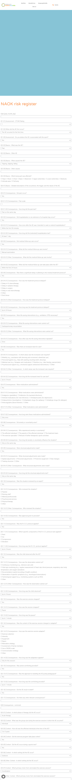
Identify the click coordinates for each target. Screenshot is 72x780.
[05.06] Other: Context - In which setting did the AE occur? (19, 760)
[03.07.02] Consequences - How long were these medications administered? (26, 414)
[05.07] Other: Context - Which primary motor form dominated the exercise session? (28, 776)
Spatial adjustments (8, 459)
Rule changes (55, 459)
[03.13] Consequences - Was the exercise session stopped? (20, 599)
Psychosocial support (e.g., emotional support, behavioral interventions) (25, 365)
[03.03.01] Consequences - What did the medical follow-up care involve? (24, 249)
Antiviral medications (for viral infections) (15, 398)
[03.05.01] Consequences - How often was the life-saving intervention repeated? (27, 339)
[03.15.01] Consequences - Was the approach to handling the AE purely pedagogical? (28, 674)
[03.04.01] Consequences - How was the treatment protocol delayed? (23, 281)
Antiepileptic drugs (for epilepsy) (33, 400)
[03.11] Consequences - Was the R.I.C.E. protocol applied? (20, 524)
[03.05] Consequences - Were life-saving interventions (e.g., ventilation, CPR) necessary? (29, 315)
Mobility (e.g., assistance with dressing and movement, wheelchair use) (25, 357)
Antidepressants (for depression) (41, 398)
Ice (3, 537)
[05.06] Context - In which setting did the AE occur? (17, 752)
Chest (15, 179)
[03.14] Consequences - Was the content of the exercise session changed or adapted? (29, 623)
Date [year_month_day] (8, 114)
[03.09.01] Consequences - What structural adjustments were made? (23, 456)
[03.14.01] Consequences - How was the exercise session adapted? (23, 631)
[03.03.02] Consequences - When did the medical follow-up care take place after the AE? (29, 265)
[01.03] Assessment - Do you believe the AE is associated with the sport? (24, 137)
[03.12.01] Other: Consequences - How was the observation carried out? (24, 584)
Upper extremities (39, 179)
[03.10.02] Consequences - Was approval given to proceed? (20, 516)
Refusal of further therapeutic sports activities (34, 436)
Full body (16, 181)
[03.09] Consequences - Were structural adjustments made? (20, 448)
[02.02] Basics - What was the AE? (12, 145)
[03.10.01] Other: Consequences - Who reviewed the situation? (21, 508)
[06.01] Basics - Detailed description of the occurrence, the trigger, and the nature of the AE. (30, 186)
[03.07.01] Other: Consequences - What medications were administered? (24, 407)
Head (4, 179)
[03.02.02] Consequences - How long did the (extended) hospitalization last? (25, 233)
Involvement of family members (12, 646)
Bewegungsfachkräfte (43, 3)
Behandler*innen (32, 3)
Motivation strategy (8, 643)
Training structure (7, 461)
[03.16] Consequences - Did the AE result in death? (17, 690)
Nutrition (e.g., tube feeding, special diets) (47, 362)
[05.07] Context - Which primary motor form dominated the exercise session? (26, 768)
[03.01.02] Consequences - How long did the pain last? (18, 209)
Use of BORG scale (8, 648)
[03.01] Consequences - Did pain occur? (14, 193)
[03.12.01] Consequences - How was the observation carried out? (22, 562)
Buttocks (64, 179)
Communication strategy (10, 651)
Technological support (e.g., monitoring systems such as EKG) (22, 577)
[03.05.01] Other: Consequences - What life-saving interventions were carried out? (27, 331)
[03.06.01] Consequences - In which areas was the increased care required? (25, 355)
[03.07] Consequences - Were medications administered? (19, 384)
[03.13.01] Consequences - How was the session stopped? (20, 607)
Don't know (5, 295)
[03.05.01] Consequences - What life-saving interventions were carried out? (25, 323)
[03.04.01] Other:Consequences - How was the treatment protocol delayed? (25, 300)
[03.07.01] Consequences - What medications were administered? (22, 392)
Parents (4, 492)
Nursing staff (6, 494)
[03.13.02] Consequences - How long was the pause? (18, 615)
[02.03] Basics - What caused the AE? (13, 161)
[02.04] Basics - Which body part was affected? (16, 176)
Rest (3, 534)
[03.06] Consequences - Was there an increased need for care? (21, 347)
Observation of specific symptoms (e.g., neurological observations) (24, 574)
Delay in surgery (7, 288)
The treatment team (51, 433)
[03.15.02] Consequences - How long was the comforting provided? (23, 682)
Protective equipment (41, 459)
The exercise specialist (9, 436)
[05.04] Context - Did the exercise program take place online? (20, 736)
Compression (6, 539)
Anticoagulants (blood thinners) (12, 402)
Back (21, 179)
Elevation (5, 542)
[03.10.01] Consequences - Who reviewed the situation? (19, 489)
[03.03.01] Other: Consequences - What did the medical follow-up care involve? (26, 257)
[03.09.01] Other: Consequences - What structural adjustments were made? (25, 466)
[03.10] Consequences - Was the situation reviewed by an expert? (22, 481)
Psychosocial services (9, 499)
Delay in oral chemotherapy (11, 290)
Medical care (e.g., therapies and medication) (16, 362)
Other (4, 293)
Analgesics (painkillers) (9, 395)
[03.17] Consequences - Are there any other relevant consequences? (23, 698)
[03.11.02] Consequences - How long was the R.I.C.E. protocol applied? (24, 546)
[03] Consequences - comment (11, 705)
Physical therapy (7, 501)
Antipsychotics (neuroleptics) (11, 400)
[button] (3, 776)
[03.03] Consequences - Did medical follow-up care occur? (20, 241)
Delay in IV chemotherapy (10, 283)
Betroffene (23, 3)
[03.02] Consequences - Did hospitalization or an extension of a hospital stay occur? (28, 217)
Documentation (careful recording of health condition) (19, 572)
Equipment (5, 639)
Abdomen (28, 179)
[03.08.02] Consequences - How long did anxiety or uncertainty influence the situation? (29, 440)
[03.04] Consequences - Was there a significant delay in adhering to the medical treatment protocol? (33, 273)
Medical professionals (9, 497)
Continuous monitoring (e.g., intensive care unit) (17, 565)
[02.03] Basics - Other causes (10, 169)
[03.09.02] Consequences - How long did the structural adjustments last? (24, 473)
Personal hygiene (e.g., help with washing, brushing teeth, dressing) (24, 360)
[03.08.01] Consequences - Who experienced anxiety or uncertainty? (23, 430)
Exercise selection (8, 634)
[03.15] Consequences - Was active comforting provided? (19, 666)
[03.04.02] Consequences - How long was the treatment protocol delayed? (25, 307)
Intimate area (6, 181)
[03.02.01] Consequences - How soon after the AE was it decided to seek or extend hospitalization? (33, 225)
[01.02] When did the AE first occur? (12, 129)
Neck (9, 179)
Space (4, 641)
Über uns (34, 6)
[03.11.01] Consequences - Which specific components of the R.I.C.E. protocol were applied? (31, 532)
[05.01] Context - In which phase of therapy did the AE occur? (20, 712)
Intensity (5, 636)
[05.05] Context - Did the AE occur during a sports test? (19, 744)
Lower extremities (53, 179)
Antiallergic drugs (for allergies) (57, 400)
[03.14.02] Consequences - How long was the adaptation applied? (22, 658)
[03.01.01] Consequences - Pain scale (13, 201)
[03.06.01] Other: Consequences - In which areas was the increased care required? (27, 369)
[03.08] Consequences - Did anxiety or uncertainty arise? (19, 422)
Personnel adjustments (24, 459)
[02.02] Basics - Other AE (9, 153)
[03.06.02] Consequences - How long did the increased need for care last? (25, 376)
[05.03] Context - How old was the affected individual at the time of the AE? (25, 728)
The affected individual (9, 433)
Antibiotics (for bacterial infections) (30, 395)
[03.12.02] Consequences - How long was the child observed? (21, 591)
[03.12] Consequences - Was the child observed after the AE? (21, 554)
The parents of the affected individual (31, 433)
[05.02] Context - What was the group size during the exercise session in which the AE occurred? (32, 720)
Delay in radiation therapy (10, 286)
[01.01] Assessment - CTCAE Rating (12, 121)
